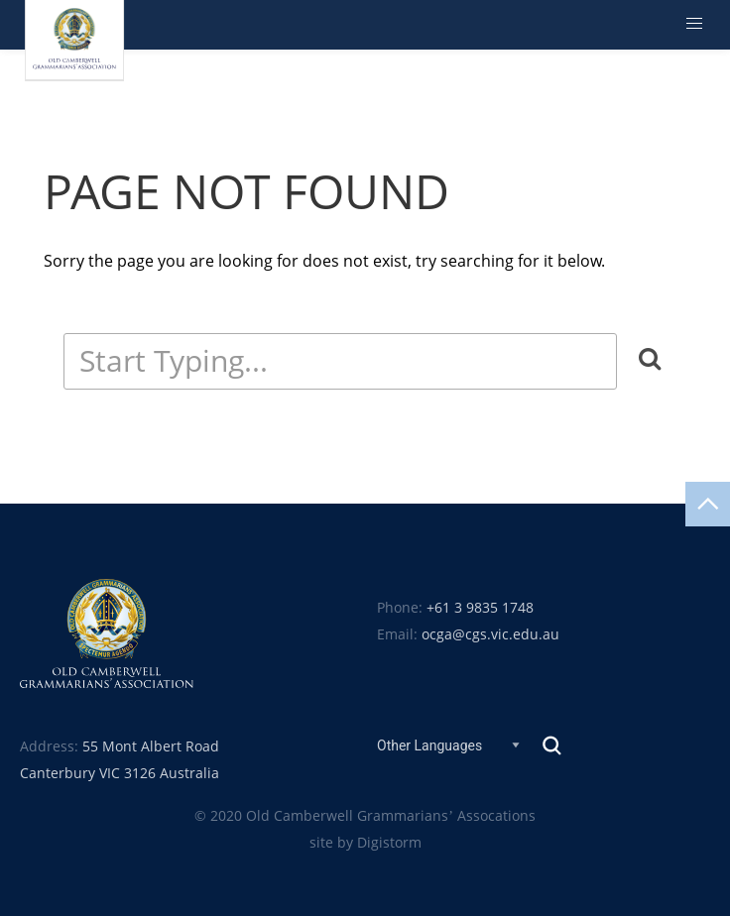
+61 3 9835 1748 (480, 608)
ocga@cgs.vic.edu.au (490, 634)
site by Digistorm (365, 843)
